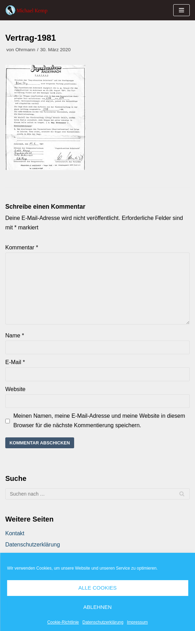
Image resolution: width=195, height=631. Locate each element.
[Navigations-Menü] (181, 10)
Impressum (137, 622)
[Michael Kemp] (28, 10)
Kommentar (21, 247)
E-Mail (15, 362)
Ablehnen (97, 607)
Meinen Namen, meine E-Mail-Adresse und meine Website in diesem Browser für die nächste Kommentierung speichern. (99, 420)
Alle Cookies (97, 588)
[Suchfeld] (97, 493)
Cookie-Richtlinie (63, 622)
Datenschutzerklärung (102, 622)
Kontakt (14, 533)
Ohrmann (25, 49)
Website (15, 389)
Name (14, 335)
